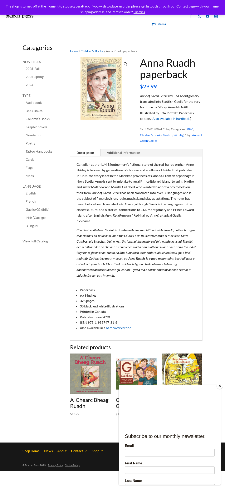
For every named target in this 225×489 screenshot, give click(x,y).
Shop (95, 451)
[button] (125, 64)
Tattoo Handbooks (39, 151)
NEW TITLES (32, 62)
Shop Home (31, 451)
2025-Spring (35, 77)
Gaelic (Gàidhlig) (173, 135)
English (31, 193)
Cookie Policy (72, 465)
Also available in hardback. (171, 118)
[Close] (220, 386)
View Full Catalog (35, 241)
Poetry (30, 143)
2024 (29, 85)
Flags (29, 167)
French (31, 201)
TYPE (26, 95)
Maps (30, 176)
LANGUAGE (32, 186)
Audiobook (34, 102)
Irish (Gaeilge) (36, 217)
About (62, 451)
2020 (189, 129)
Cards (30, 159)
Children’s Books (92, 51)
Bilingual (32, 226)
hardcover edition (118, 328)
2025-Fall (33, 68)
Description (85, 152)
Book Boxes (34, 111)
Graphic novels (36, 127)
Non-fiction (34, 135)
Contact (77, 451)
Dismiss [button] (139, 12)
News (48, 451)
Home (74, 51)
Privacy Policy (55, 465)
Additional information (123, 152)
